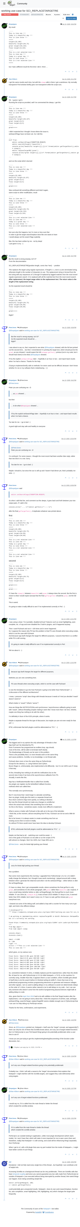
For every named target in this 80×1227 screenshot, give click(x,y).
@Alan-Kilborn (14, 1059)
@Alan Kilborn (22, 1056)
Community (22, 4)
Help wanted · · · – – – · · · (10, 14)
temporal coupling (19, 1174)
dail (10, 1162)
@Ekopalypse (22, 327)
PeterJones (12, 327)
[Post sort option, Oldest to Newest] (63, 18)
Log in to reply (71, 18)
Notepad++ (47, 1209)
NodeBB (38, 1212)
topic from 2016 (28, 996)
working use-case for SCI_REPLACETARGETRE (41, 330)
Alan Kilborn (13, 79)
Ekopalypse (13, 24)
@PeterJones (23, 380)
